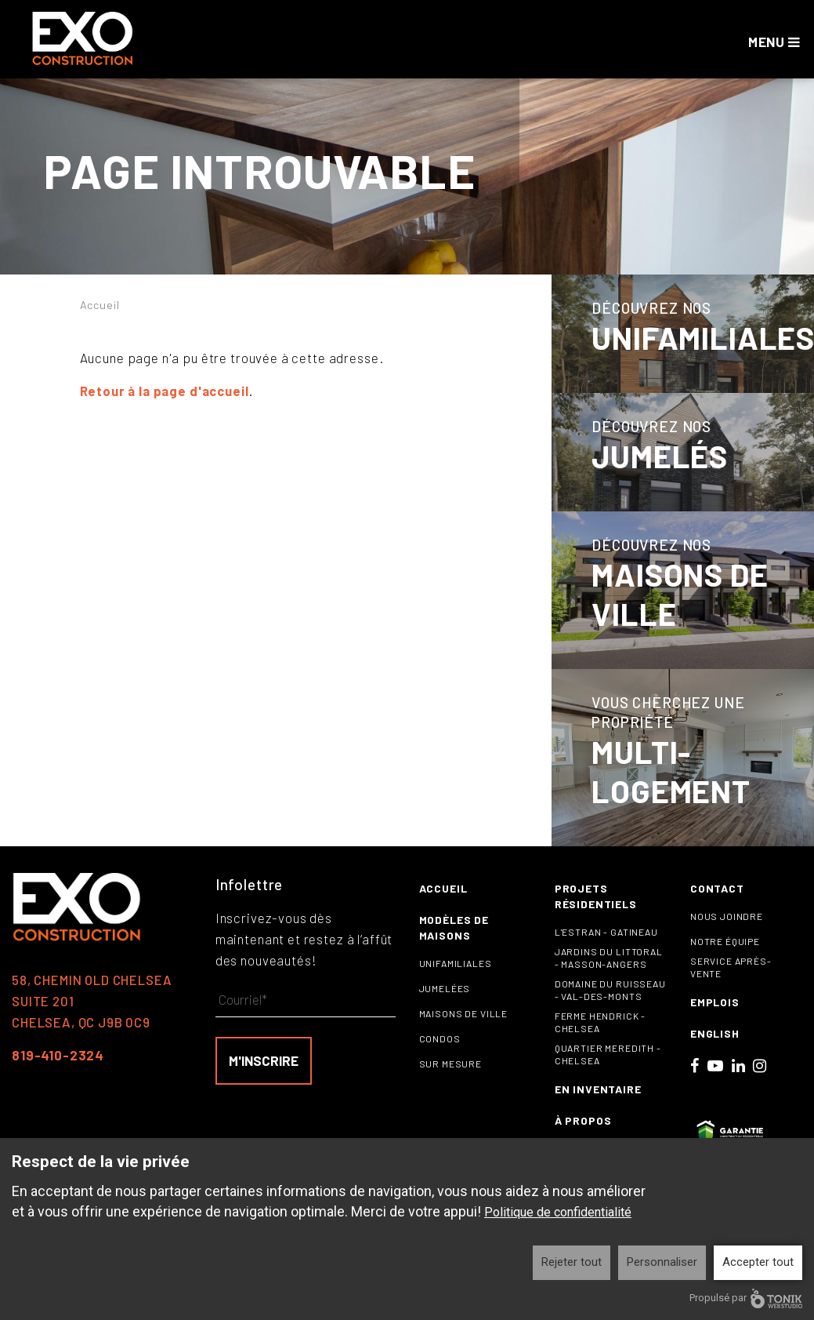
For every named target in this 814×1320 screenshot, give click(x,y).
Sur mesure (451, 1083)
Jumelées (445, 1008)
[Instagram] (760, 1086)
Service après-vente (731, 987)
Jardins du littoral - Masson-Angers (609, 978)
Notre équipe (725, 961)
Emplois (715, 1022)
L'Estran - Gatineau (606, 952)
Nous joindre (726, 936)
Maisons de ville (463, 1033)
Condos (440, 1058)
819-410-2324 (58, 1075)
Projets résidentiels (596, 916)
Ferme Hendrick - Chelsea (600, 1042)
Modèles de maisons (454, 947)
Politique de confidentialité (557, 1212)
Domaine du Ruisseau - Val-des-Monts (610, 1010)
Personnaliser (662, 1262)
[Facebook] (695, 1086)
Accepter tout (758, 1262)
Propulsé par (745, 1298)
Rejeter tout (571, 1262)
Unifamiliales (455, 983)
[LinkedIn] (739, 1086)
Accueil (101, 304)
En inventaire (598, 1109)
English (715, 1053)
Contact (717, 908)
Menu (776, 41)
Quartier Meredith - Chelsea (608, 1074)
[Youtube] (715, 1086)
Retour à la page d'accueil (166, 390)
